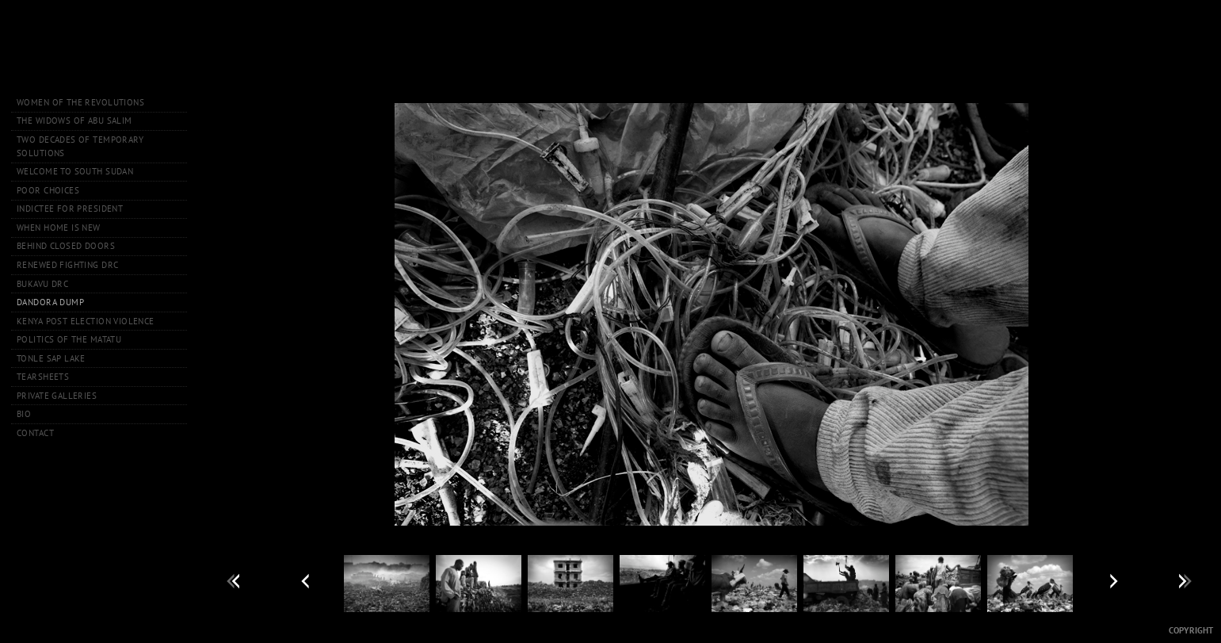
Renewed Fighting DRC (67, 264)
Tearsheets (43, 376)
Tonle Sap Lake (51, 358)
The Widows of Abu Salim (74, 120)
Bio (24, 413)
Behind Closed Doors (66, 245)
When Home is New (59, 227)
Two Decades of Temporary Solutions (80, 146)
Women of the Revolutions (80, 102)
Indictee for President (70, 208)
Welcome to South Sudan (75, 171)
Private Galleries (57, 395)
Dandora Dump (50, 302)
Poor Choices (48, 190)
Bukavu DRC (42, 283)
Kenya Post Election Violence (86, 321)
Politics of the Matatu (69, 339)
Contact (35, 432)
